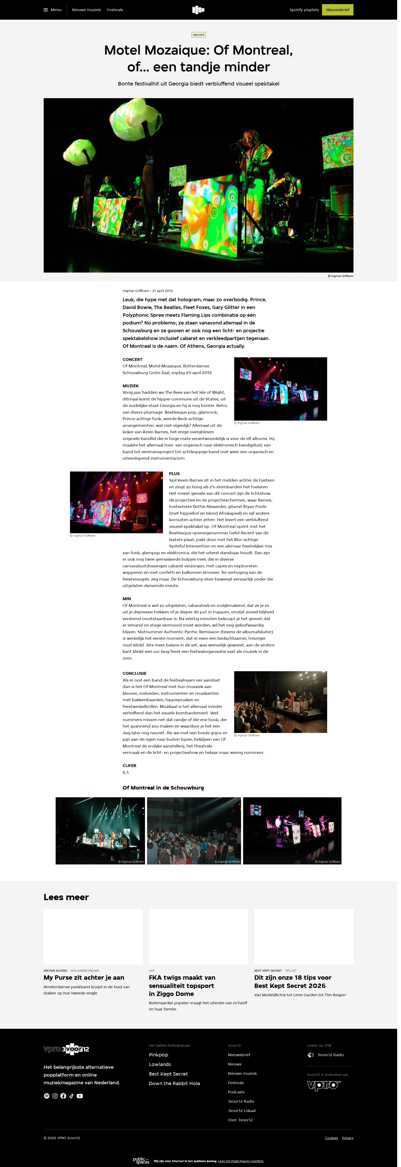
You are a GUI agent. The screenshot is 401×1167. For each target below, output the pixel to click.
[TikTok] (71, 1096)
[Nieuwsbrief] (337, 10)
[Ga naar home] (198, 10)
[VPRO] (324, 1086)
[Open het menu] (53, 10)
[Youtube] (80, 1096)
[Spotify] (47, 1096)
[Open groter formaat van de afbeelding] (280, 389)
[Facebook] (63, 1096)
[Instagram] (55, 1096)
